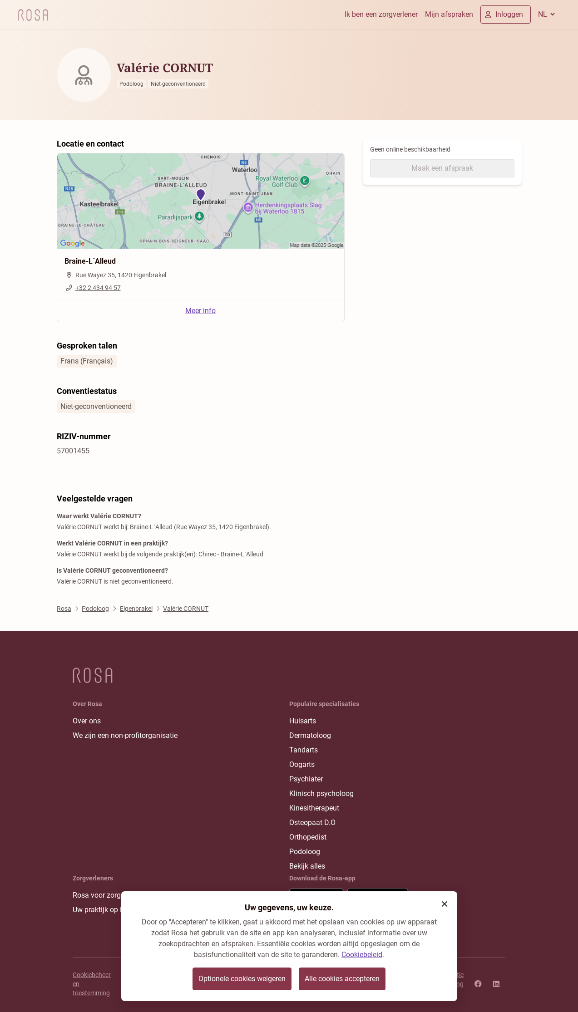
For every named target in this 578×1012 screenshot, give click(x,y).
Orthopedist (307, 837)
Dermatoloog (310, 735)
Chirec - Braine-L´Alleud (230, 554)
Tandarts (303, 750)
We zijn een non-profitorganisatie (125, 735)
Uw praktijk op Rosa (104, 909)
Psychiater (306, 779)
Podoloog (304, 851)
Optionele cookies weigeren (242, 978)
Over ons (87, 721)
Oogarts (302, 764)
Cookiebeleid (361, 954)
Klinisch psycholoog (321, 793)
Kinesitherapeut (314, 808)
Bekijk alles (307, 866)
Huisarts (302, 721)
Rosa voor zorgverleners (111, 895)
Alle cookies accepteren (342, 978)
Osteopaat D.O (312, 822)
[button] (444, 904)
